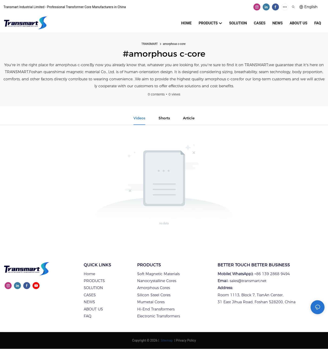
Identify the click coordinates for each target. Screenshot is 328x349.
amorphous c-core (174, 44)
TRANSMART (149, 44)
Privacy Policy (186, 340)
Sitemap (166, 340)
